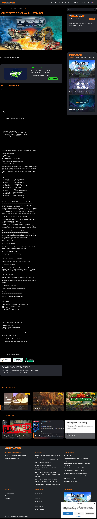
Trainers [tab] (71, 57)
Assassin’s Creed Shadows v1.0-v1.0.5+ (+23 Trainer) (47, 459)
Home (1, 8)
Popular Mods (38, 498)
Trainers (27, 8)
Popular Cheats (38, 501)
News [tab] (77, 57)
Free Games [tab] (91, 57)
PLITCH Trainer (67, 455)
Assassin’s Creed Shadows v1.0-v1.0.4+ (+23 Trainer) (76, 458)
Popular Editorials (39, 506)
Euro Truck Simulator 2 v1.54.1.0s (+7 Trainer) (75, 475)
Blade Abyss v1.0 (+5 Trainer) (71, 481)
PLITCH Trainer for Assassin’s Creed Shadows (45, 472)
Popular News (38, 503)
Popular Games (38, 493)
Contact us (7, 495)
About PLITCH (53, 79)
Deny (79, 513)
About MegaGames (9, 493)
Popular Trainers (39, 495)
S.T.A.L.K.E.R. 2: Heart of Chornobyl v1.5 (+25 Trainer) (47, 484)
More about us (82, 29)
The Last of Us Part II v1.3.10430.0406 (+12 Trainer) (76, 467)
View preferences (90, 513)
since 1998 (92, 18)
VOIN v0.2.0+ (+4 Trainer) (70, 478)
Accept (67, 513)
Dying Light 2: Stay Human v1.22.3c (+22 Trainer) (75, 460)
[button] (94, 503)
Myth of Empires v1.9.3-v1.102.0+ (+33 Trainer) (75, 473)
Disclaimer (7, 498)
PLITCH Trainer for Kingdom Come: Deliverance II (46, 479)
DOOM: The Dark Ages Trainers (12, 458)
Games (7, 8)
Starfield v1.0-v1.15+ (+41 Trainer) (43, 465)
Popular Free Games (39, 509)
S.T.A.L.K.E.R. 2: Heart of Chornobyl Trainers (15, 455)
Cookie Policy (78, 516)
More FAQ (48, 442)
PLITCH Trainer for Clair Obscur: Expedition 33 (46, 481)
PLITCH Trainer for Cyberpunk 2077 (43, 462)
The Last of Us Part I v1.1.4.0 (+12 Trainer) (74, 470)
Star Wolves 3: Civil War (17, 8)
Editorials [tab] (83, 57)
